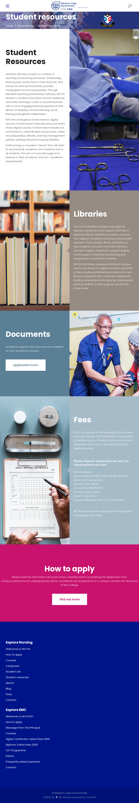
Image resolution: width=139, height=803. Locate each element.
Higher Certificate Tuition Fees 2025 (28, 739)
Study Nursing (25, 25)
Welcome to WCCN (18, 649)
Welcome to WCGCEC (20, 716)
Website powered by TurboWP (79, 797)
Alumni (10, 683)
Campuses (12, 666)
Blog (8, 688)
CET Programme (16, 750)
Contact (11, 700)
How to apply (14, 654)
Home (9, 25)
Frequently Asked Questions (23, 761)
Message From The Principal (23, 727)
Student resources (17, 677)
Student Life (13, 671)
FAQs (9, 694)
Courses (11, 660)
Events (10, 756)
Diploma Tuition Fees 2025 (22, 744)
